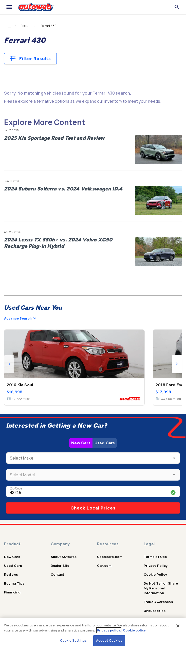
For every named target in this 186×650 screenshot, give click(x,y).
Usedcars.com (109, 556)
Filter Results (30, 59)
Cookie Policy (155, 574)
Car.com (104, 565)
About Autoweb (64, 556)
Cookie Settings (73, 640)
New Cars (80, 443)
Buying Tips (14, 583)
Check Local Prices (93, 508)
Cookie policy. (134, 630)
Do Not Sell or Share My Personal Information (161, 588)
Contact (57, 574)
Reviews (11, 574)
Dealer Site (60, 565)
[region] (93, 634)
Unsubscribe (155, 610)
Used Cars (105, 443)
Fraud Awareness (158, 602)
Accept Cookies (109, 640)
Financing (12, 592)
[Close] (177, 625)
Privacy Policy (156, 565)
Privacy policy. (109, 630)
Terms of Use (155, 556)
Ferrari (25, 26)
